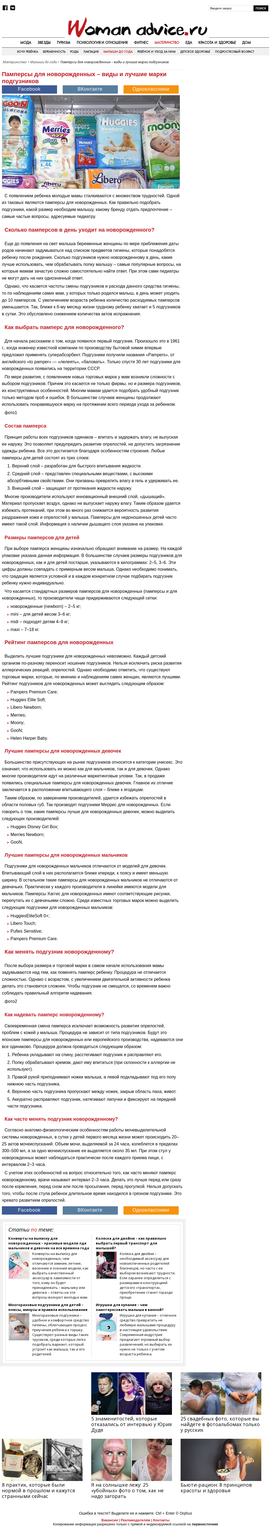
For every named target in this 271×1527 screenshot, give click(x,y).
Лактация (90, 52)
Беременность (54, 52)
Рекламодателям (135, 1520)
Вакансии (109, 1520)
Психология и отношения (102, 42)
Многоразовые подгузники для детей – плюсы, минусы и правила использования (47, 1307)
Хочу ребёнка (27, 52)
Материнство (166, 42)
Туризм (63, 42)
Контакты (161, 1520)
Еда (188, 42)
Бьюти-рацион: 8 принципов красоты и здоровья (216, 1488)
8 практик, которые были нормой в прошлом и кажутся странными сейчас (38, 1490)
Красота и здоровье (217, 42)
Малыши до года (118, 52)
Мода (25, 42)
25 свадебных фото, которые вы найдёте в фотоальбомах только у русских (220, 1424)
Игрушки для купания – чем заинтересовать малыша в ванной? (130, 1307)
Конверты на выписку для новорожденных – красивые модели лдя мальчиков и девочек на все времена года (48, 1243)
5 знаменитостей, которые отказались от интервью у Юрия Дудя (131, 1424)
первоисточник (205, 1524)
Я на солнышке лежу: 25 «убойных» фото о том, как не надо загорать (127, 1490)
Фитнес (141, 42)
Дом (246, 42)
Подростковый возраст (234, 52)
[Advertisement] (228, 100)
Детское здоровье (195, 52)
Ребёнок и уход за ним (156, 52)
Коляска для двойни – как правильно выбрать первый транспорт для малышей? (131, 1243)
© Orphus (184, 1513)
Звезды (44, 42)
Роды (74, 52)
